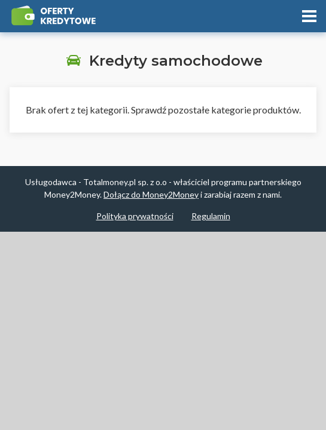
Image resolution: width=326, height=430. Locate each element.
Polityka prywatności (134, 216)
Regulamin (210, 216)
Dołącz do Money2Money (151, 194)
